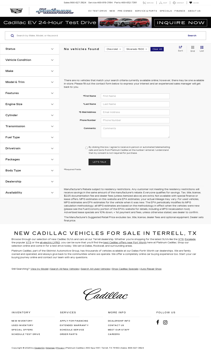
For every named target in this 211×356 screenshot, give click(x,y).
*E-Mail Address (87, 112)
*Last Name (89, 104)
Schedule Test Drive (26, 334)
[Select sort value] (181, 49)
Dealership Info (119, 321)
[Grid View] (192, 49)
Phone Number (88, 120)
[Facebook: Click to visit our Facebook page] (159, 322)
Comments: (90, 128)
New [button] (112, 11)
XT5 (28, 242)
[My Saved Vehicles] (194, 2)
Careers (114, 334)
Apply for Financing (74, 321)
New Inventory (22, 321)
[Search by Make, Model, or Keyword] (100, 36)
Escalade (190, 239)
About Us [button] (194, 11)
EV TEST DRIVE (98, 11)
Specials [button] (166, 11)
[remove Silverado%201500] (136, 49)
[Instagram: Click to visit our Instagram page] (167, 322)
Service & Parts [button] (146, 11)
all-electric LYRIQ (50, 242)
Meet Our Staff (119, 330)
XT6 (181, 239)
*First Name (89, 96)
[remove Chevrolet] (113, 49)
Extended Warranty (74, 325)
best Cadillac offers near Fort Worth (125, 242)
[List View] (201, 49)
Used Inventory (23, 325)
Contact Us (116, 325)
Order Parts (69, 334)
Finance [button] (180, 11)
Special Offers (22, 330)
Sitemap (50, 348)
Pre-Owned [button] (125, 11)
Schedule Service (72, 330)
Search (192, 35)
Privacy (60, 348)
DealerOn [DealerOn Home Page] (39, 348)
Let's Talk (99, 162)
